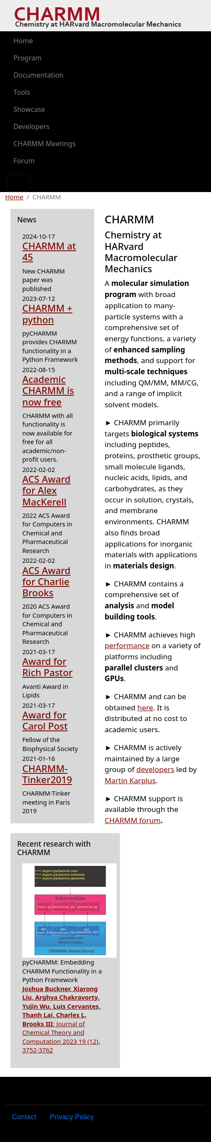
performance (127, 645)
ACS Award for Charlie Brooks (46, 581)
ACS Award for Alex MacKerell (46, 490)
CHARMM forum (133, 820)
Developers (31, 126)
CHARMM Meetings (44, 143)
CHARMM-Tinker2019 (47, 774)
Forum (23, 160)
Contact (24, 1117)
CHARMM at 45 (49, 251)
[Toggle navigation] (18, 183)
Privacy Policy (72, 1117)
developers (155, 769)
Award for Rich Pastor (47, 667)
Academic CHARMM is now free (48, 390)
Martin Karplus (130, 780)
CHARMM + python (47, 313)
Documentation (38, 75)
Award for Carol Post (45, 720)
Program (27, 58)
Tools (21, 92)
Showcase (29, 109)
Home (23, 40)
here (145, 707)
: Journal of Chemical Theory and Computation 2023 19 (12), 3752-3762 (61, 1019)
